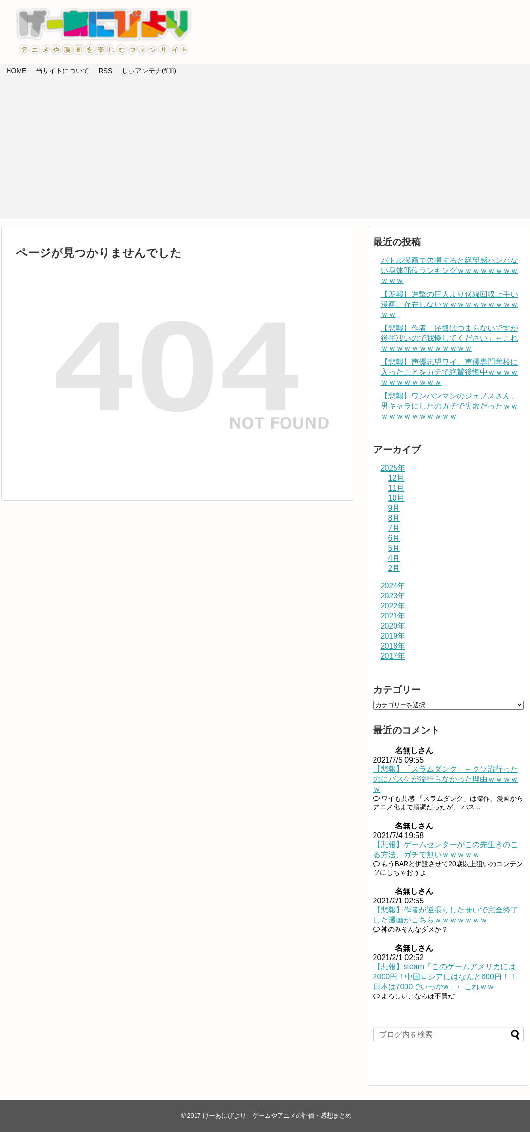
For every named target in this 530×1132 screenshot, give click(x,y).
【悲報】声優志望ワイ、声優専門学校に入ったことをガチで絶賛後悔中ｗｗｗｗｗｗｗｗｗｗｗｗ (449, 372)
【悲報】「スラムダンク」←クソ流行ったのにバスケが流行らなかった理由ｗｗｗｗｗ (445, 779)
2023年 (393, 596)
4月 (394, 558)
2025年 (393, 468)
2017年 (393, 656)
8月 (394, 518)
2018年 (393, 646)
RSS (105, 70)
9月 (394, 508)
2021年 (393, 616)
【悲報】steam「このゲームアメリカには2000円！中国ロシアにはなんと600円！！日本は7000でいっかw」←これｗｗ (445, 977)
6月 (394, 538)
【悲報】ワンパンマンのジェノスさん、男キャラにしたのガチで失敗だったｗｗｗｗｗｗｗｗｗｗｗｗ (449, 406)
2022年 (393, 606)
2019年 (393, 636)
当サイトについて (62, 70)
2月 (394, 568)
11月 (396, 488)
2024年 (393, 586)
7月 (394, 528)
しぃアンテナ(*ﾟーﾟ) (149, 70)
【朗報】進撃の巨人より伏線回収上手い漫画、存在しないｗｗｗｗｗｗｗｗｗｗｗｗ (449, 304)
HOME (16, 70)
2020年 (393, 626)
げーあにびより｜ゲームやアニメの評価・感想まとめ (277, 1115)
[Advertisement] (265, 152)
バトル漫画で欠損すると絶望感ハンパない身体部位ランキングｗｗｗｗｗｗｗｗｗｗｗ (449, 270)
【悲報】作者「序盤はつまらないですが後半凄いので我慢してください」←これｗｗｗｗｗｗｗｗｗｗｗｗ (449, 338)
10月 (396, 498)
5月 (394, 548)
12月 (396, 478)
